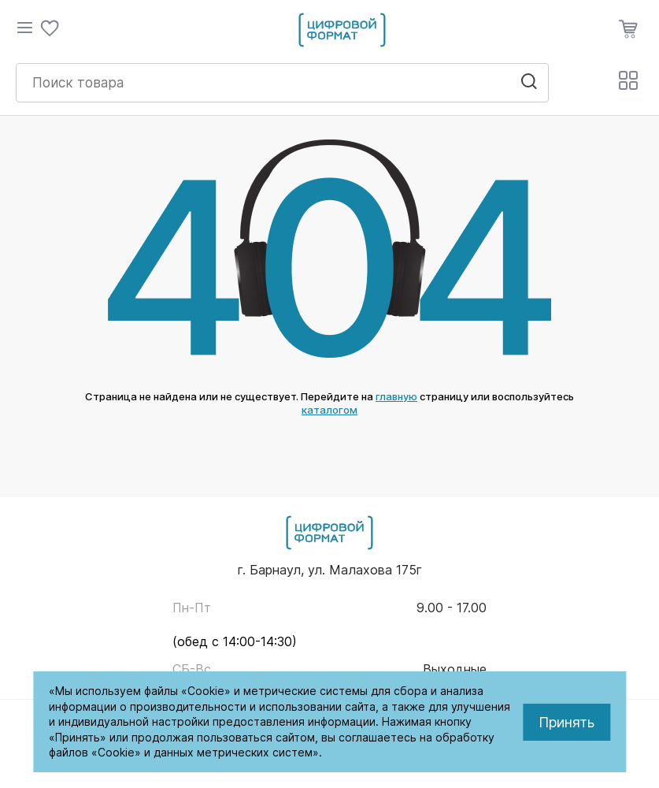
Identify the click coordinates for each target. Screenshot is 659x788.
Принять (566, 722)
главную (396, 396)
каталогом (329, 409)
